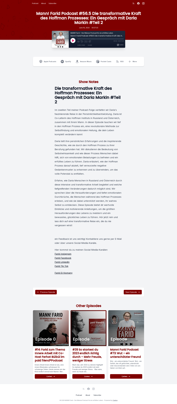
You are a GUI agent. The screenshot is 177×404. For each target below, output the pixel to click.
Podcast (35, 3)
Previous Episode (46, 292)
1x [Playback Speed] (86, 41)
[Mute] (78, 42)
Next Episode (133, 292)
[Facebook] (138, 3)
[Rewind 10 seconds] (82, 41)
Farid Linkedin (62, 262)
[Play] (72, 40)
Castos (115, 400)
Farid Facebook (63, 258)
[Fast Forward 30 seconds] (90, 41)
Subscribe (52, 3)
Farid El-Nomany (63, 273)
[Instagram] (143, 3)
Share (90, 45)
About (43, 3)
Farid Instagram (63, 254)
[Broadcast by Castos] (120, 45)
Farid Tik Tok (61, 266)
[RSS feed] (133, 3)
